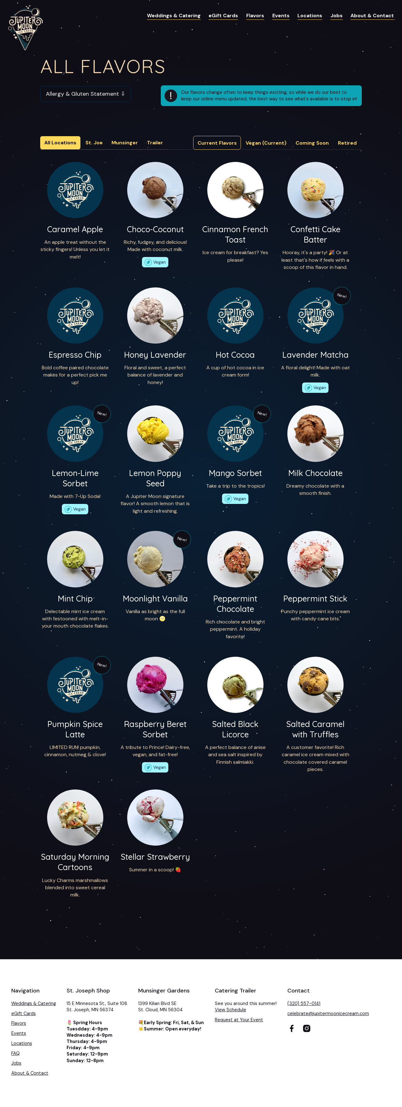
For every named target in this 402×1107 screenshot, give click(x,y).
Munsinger (124, 142)
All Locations (60, 142)
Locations (309, 15)
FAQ (15, 1053)
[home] (25, 27)
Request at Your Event (239, 1020)
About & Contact (372, 15)
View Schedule (230, 1010)
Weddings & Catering (174, 15)
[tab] (217, 142)
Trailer (155, 142)
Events (281, 15)
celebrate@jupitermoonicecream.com (328, 1013)
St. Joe (94, 142)
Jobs (336, 15)
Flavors (255, 15)
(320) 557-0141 (303, 1003)
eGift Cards (223, 15)
